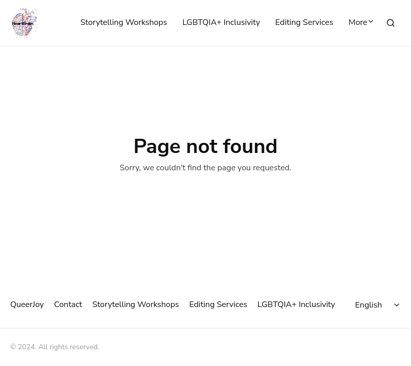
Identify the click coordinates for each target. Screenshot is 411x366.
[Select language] (379, 305)
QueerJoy (27, 304)
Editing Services (304, 22)
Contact (68, 304)
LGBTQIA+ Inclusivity (221, 22)
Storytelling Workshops (123, 22)
